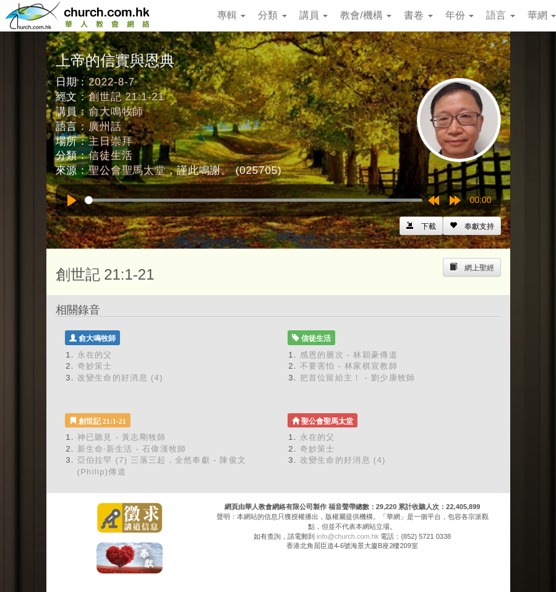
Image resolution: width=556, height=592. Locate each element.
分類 (272, 15)
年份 (459, 15)
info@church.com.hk (348, 536)
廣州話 (105, 126)
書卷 (418, 15)
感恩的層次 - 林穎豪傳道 (349, 354)
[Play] (72, 200)
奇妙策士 (95, 366)
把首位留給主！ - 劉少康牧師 (358, 377)
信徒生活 (110, 155)
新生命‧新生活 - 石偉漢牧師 (132, 448)
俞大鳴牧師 (115, 112)
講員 (313, 15)
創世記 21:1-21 (126, 97)
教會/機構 (365, 15)
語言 (500, 15)
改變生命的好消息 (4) (120, 377)
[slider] (253, 200)
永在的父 (95, 354)
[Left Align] (472, 226)
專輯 (231, 15)
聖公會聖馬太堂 (127, 170)
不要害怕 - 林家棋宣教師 (349, 366)
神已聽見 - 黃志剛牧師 (121, 437)
